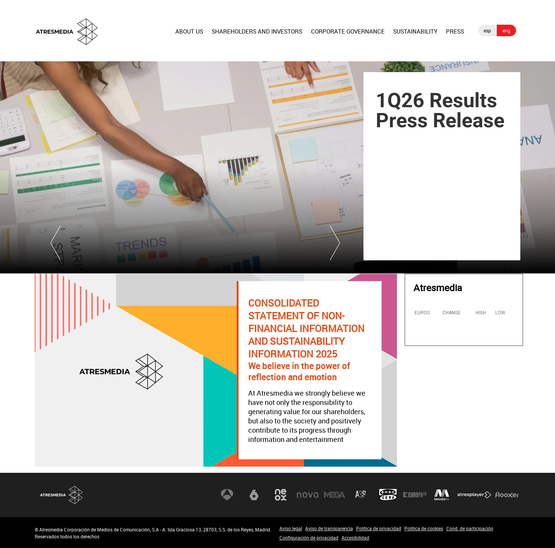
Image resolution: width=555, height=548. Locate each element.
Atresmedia (62, 495)
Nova (307, 495)
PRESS (455, 31)
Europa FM (414, 495)
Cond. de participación (469, 528)
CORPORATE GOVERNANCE (348, 31)
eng (506, 30)
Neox (280, 495)
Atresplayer (474, 495)
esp (487, 30)
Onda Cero (388, 495)
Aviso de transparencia (329, 528)
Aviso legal (290, 528)
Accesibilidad (355, 538)
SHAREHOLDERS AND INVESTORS (257, 31)
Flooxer (506, 495)
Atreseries (361, 495)
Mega (334, 495)
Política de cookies (423, 528)
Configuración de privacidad (308, 538)
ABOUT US (189, 31)
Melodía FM (441, 495)
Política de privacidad (378, 528)
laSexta (254, 495)
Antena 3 (227, 495)
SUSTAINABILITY (415, 31)
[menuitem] (189, 37)
